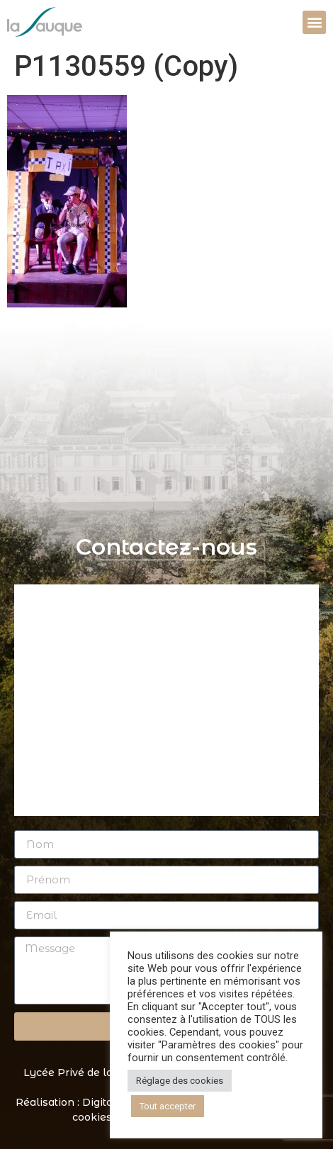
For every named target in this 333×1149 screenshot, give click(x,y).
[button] (314, 22)
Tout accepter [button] (168, 1106)
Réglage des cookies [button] (179, 1080)
